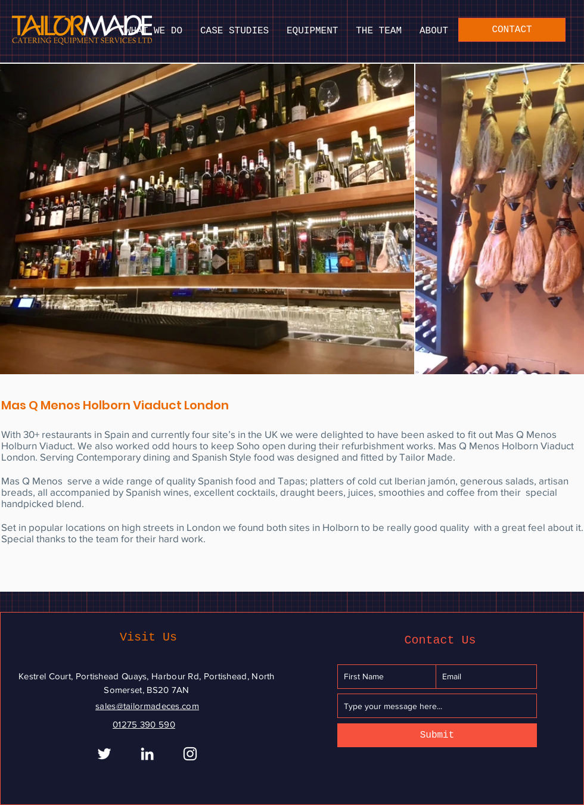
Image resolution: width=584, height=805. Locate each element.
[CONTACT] (512, 30)
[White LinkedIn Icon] (147, 754)
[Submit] (437, 735)
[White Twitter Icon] (104, 754)
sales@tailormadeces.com (147, 706)
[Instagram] (190, 754)
